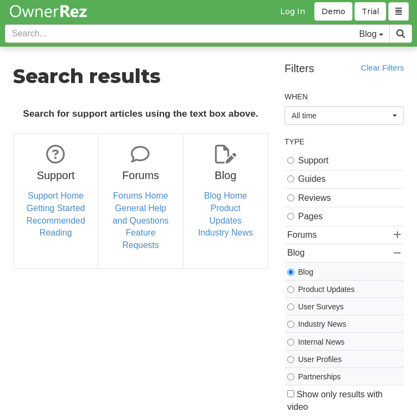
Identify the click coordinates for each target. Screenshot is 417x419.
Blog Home (225, 195)
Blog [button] (344, 252)
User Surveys (315, 306)
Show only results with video (335, 400)
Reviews (309, 197)
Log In (292, 11)
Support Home (56, 195)
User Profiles (314, 359)
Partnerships (314, 376)
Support (307, 160)
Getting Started (56, 208)
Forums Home (140, 195)
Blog (300, 272)
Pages (305, 216)
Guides (306, 178)
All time (344, 115)
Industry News (225, 232)
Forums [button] (344, 234)
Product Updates (321, 289)
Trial (370, 11)
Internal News (316, 342)
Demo (333, 11)
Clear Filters (382, 68)
